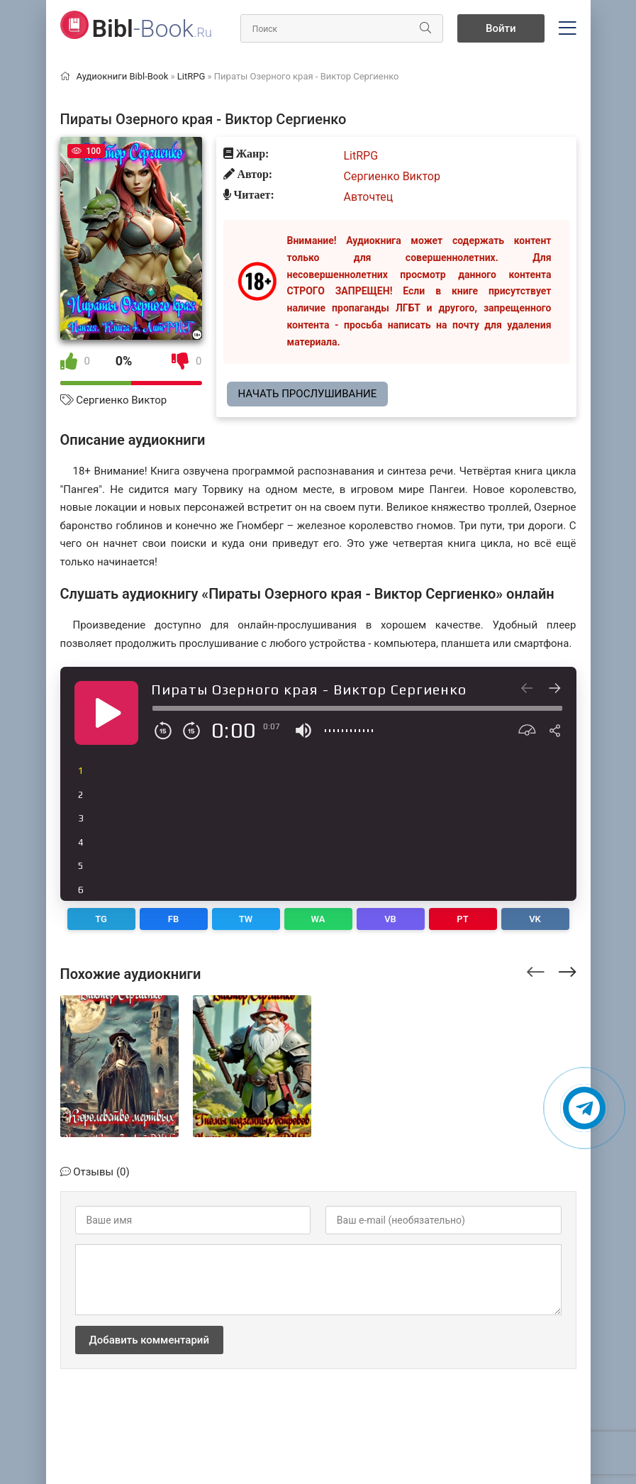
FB (173, 919)
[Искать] (425, 28)
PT (462, 919)
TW (246, 919)
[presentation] (536, 970)
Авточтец (369, 197)
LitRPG (361, 155)
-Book (152, 28)
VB (390, 919)
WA (318, 919)
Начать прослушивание (307, 393)
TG (101, 919)
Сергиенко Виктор (121, 400)
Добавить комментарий (149, 1340)
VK (535, 919)
